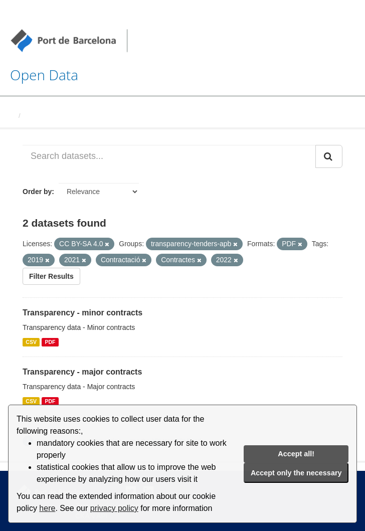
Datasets (38, 115)
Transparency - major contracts (82, 372)
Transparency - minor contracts (82, 312)
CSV (31, 342)
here (47, 508)
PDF (50, 342)
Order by (37, 192)
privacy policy (114, 508)
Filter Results (51, 276)
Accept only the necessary (296, 473)
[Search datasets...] (169, 156)
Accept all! (296, 454)
